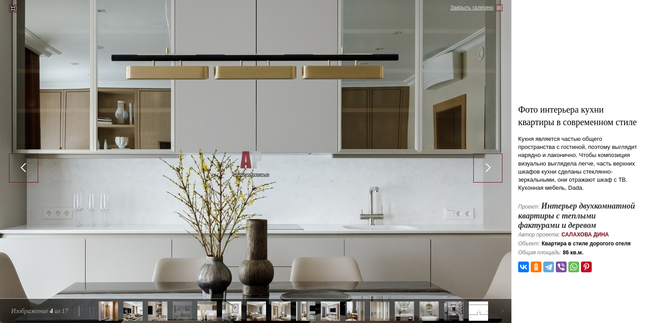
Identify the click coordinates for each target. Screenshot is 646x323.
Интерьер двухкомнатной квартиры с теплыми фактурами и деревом (576, 215)
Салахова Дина (585, 234)
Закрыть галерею (471, 7)
